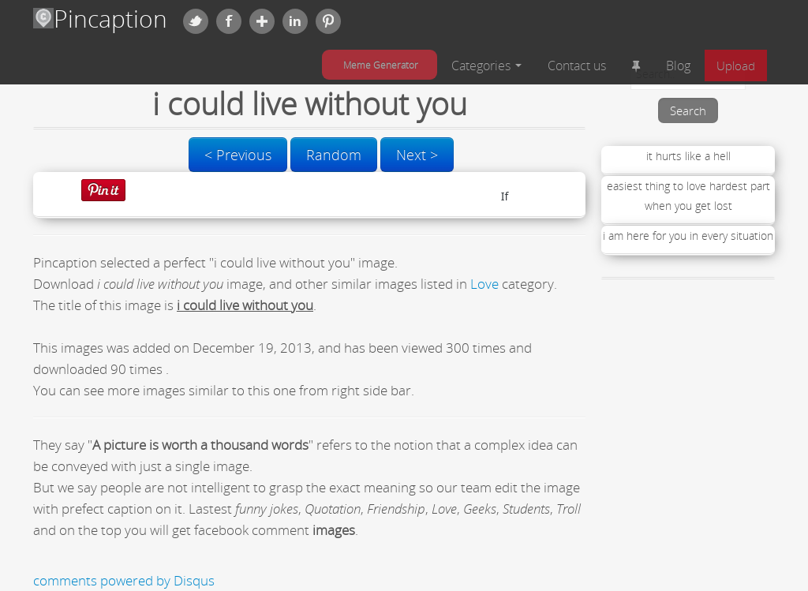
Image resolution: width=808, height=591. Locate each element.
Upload (735, 65)
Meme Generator (380, 64)
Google (262, 21)
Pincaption (100, 18)
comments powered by (124, 580)
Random (333, 154)
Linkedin (295, 21)
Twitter (195, 21)
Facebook (228, 21)
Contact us (577, 65)
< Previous (237, 154)
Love (484, 284)
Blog (678, 65)
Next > (417, 154)
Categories (486, 65)
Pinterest (328, 21)
